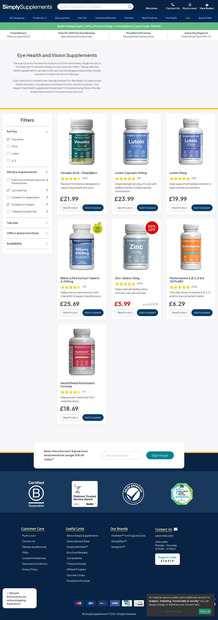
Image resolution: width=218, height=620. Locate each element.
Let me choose (173, 611)
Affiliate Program (76, 569)
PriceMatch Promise (78, 580)
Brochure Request (77, 552)
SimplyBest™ (119, 541)
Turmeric (129, 17)
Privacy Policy (30, 569)
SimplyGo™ (118, 546)
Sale (187, 17)
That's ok (205, 611)
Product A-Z (39, 17)
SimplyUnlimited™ (77, 546)
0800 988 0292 (164, 536)
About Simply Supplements (82, 535)
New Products (149, 17)
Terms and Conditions (34, 563)
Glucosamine (62, 17)
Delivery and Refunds (34, 546)
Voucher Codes (76, 575)
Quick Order (205, 17)
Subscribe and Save (78, 541)
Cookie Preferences (34, 558)
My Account (29, 535)
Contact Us (28, 541)
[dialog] (180, 605)
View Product (70, 207)
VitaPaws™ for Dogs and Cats (128, 535)
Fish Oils (82, 17)
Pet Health (171, 17)
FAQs (25, 552)
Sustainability (74, 558)
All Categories (17, 17)
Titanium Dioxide (76, 563)
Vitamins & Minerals (105, 17)
